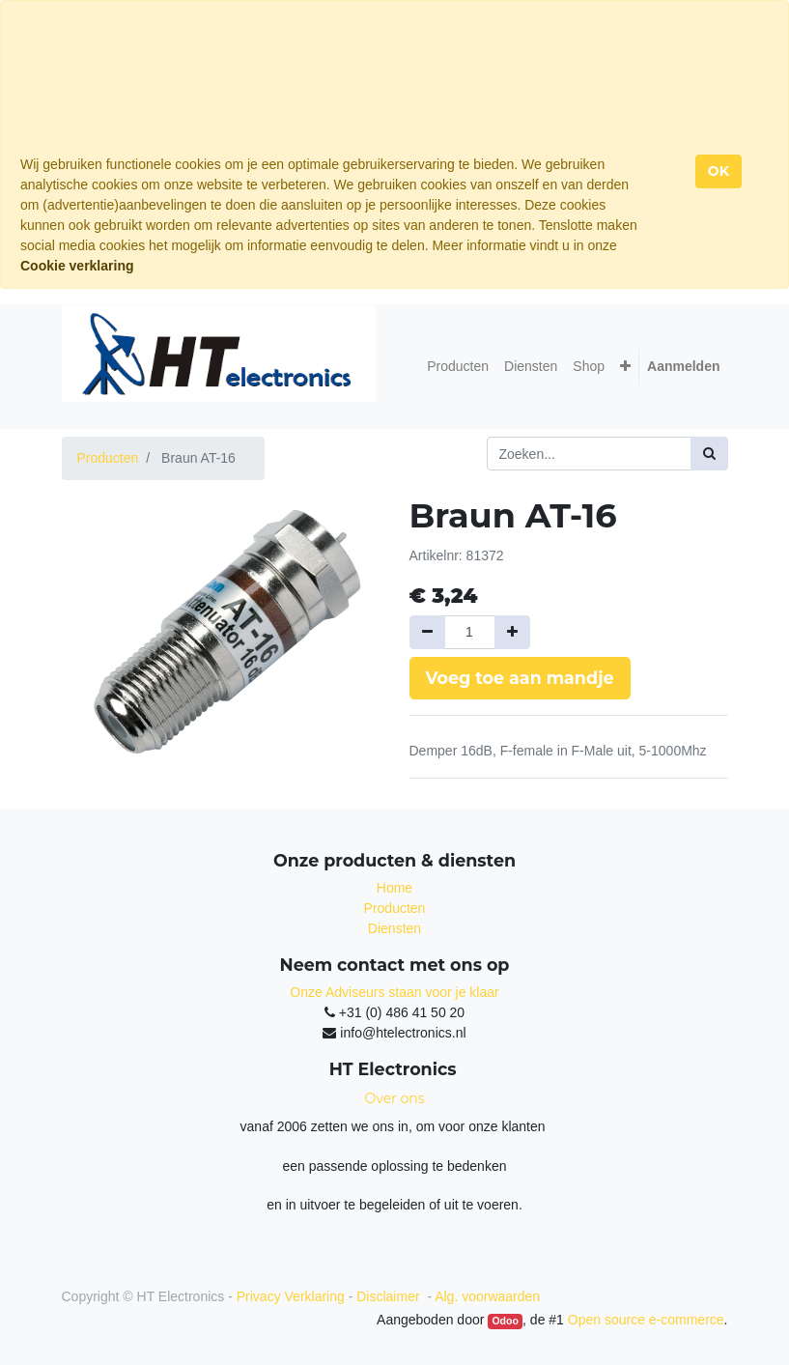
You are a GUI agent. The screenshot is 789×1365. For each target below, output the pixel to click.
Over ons (395, 1098)
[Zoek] (709, 453)
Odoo (505, 1320)
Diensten (394, 928)
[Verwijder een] (427, 632)
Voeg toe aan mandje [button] (520, 678)
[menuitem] (457, 366)
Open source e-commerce (646, 1319)
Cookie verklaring (77, 265)
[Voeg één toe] (512, 632)
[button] (625, 366)
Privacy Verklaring (291, 1296)
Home (394, 888)
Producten (108, 458)
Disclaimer (389, 1296)
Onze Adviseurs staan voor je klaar (394, 992)
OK (718, 171)
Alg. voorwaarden (487, 1296)
